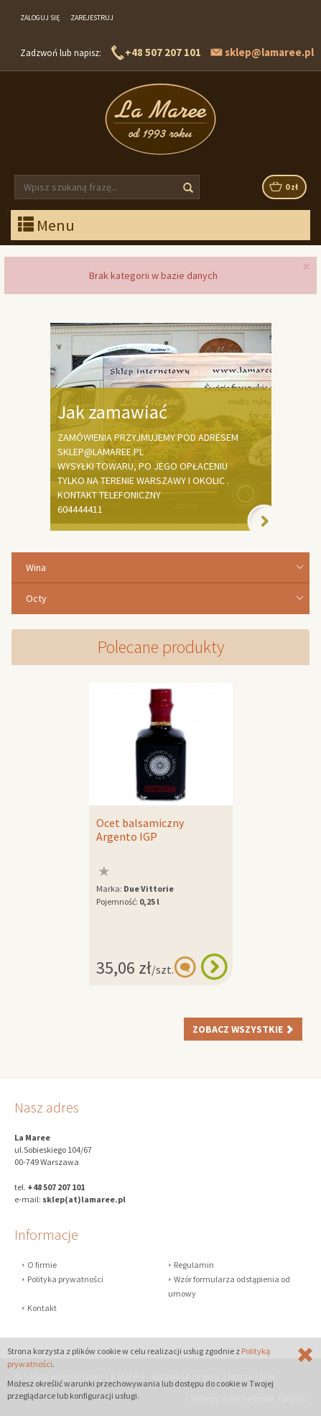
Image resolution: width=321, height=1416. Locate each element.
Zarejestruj (91, 17)
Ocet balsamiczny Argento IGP (140, 830)
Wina (36, 567)
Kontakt (42, 1307)
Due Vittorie (149, 888)
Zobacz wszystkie (243, 1029)
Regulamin (194, 1264)
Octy (36, 598)
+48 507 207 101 (163, 52)
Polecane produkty (161, 647)
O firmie (42, 1264)
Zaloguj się (40, 17)
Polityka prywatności (65, 1279)
